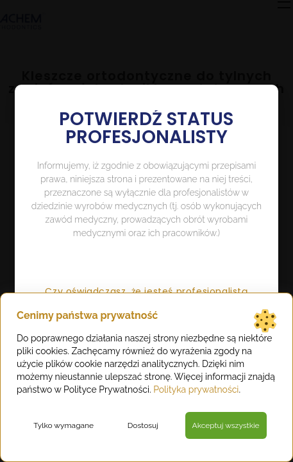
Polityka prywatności (196, 389)
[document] (146, 231)
